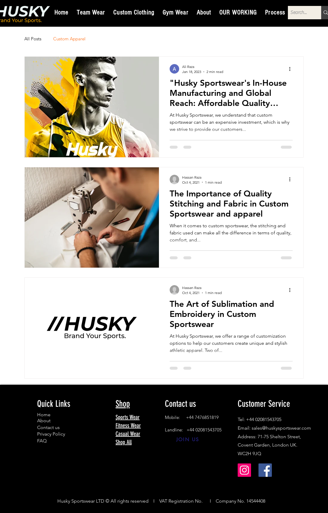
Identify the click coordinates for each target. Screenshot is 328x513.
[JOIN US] (187, 439)
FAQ (42, 441)
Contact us (48, 427)
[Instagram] (244, 470)
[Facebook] (265, 470)
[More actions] (291, 68)
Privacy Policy (51, 434)
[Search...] (299, 12)
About (44, 420)
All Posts (32, 39)
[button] (91, 12)
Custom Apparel (69, 39)
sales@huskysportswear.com (281, 428)
